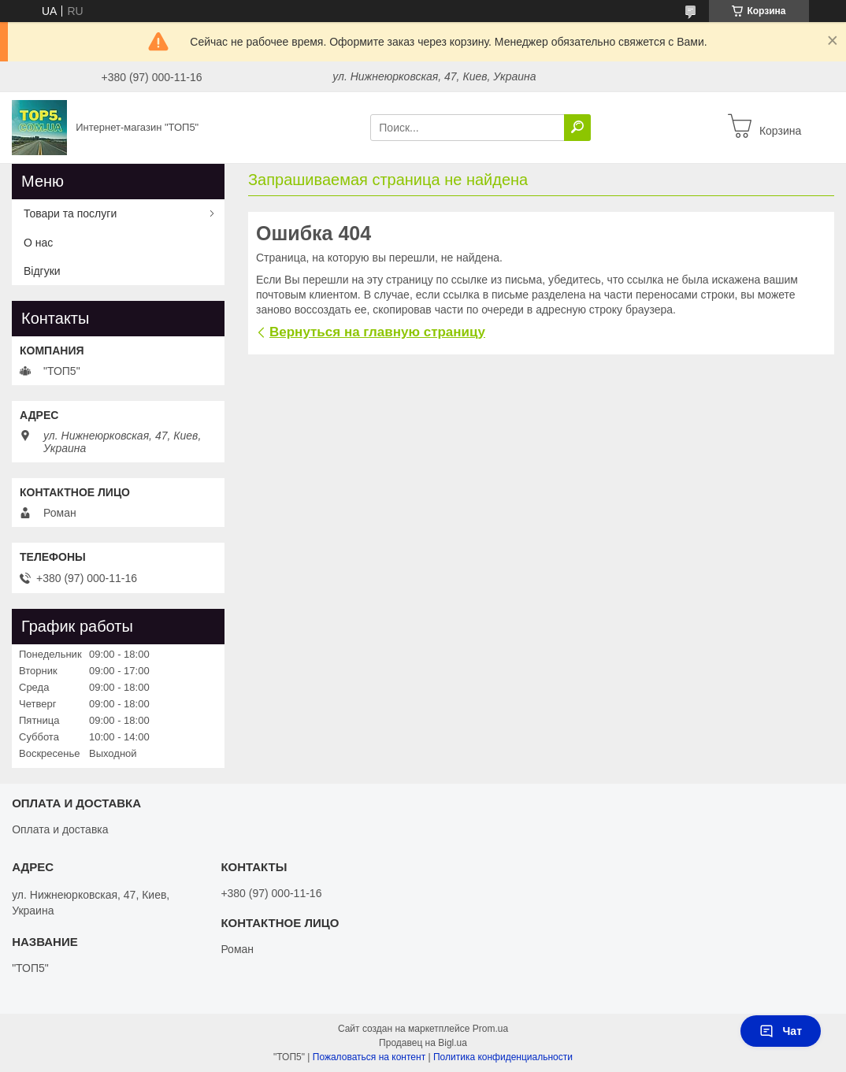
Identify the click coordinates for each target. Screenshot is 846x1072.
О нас (38, 242)
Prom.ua (490, 1028)
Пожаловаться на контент (369, 1057)
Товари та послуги (70, 213)
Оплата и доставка (60, 829)
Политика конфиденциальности (503, 1057)
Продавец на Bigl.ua (423, 1042)
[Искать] (577, 127)
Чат (780, 1031)
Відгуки (42, 271)
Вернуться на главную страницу (377, 332)
